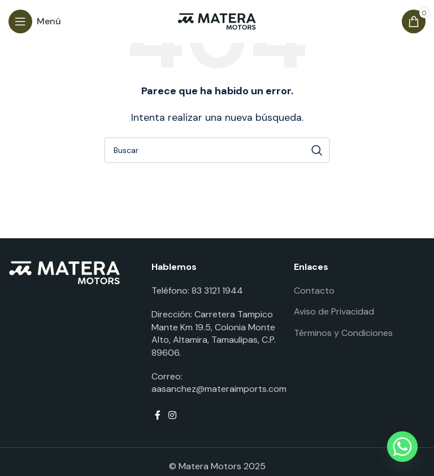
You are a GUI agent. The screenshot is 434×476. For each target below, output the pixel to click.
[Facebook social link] (157, 416)
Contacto (314, 290)
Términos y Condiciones (343, 333)
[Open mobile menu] (35, 21)
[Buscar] (217, 150)
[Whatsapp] (402, 446)
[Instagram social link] (172, 416)
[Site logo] (217, 21)
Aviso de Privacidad (334, 311)
